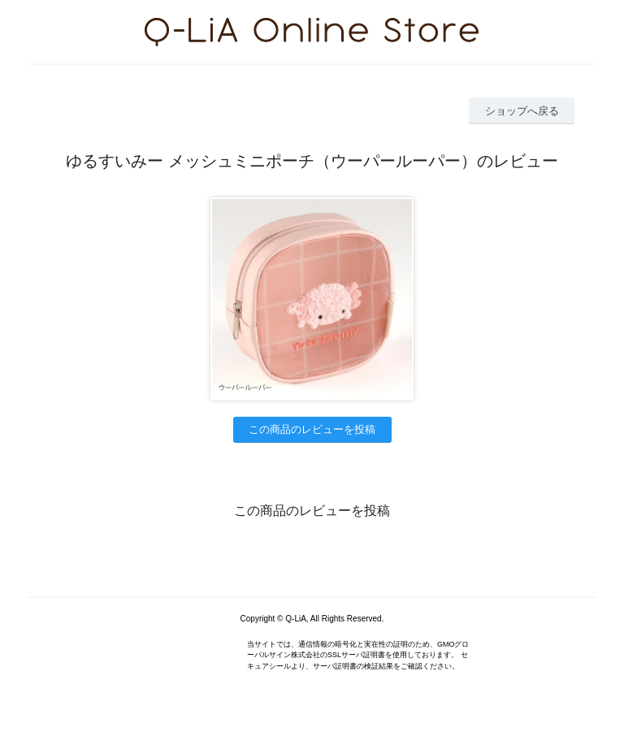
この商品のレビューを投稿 (312, 429)
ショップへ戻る (522, 111)
